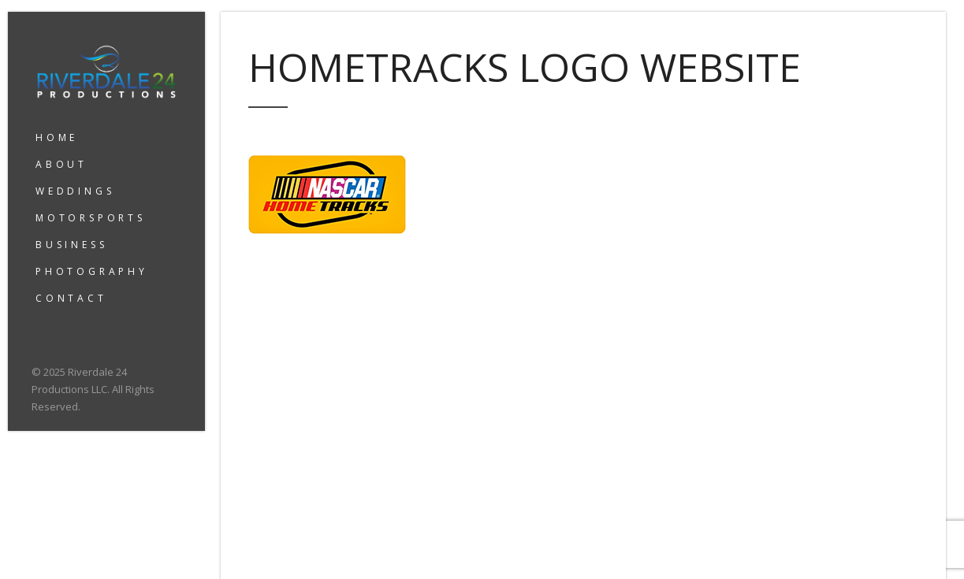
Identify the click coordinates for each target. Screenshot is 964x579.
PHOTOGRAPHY (91, 271)
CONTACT (71, 298)
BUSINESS (71, 244)
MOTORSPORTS (90, 218)
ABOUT (61, 164)
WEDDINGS (74, 191)
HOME (56, 137)
